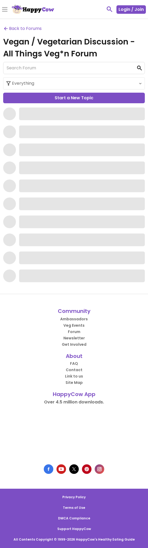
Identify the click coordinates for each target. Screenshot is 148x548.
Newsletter (74, 338)
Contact (74, 369)
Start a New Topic (74, 98)
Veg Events (74, 325)
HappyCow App (74, 394)
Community (74, 311)
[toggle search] (109, 9)
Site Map (74, 382)
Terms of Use (74, 507)
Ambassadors (74, 319)
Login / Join (131, 9)
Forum (74, 331)
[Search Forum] (74, 68)
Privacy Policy (74, 497)
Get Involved (74, 344)
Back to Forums (22, 28)
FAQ (74, 363)
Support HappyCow (74, 529)
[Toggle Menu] (4, 10)
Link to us (74, 376)
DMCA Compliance (74, 518)
